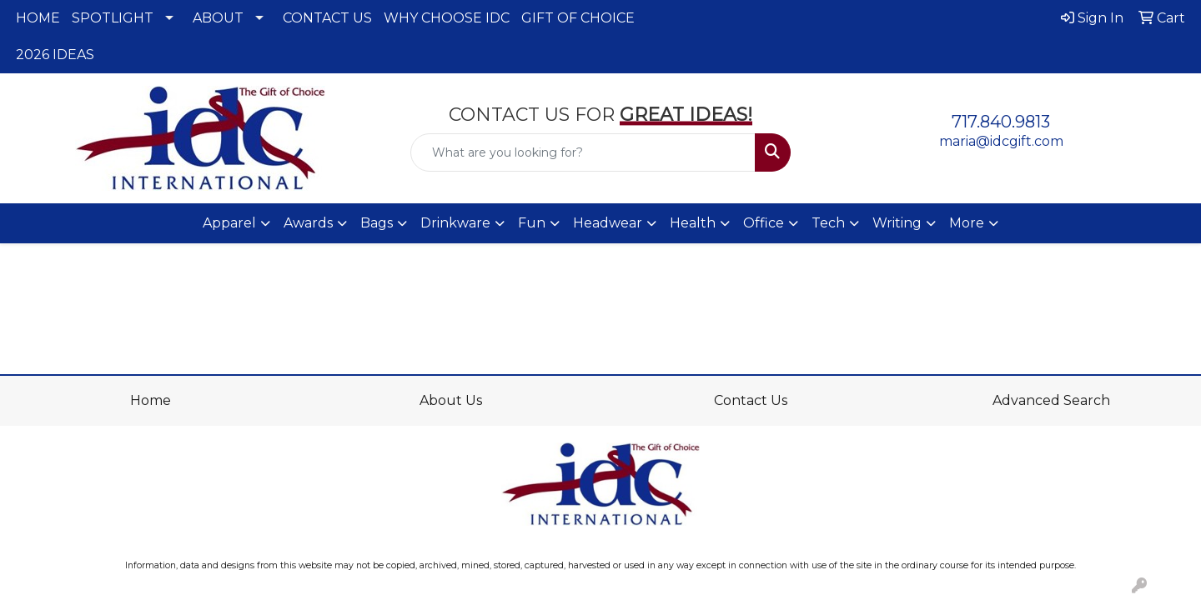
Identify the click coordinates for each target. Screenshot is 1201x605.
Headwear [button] (607, 223)
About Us (451, 400)
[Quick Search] (583, 152)
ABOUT (218, 18)
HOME (38, 18)
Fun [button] (531, 223)
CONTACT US (327, 18)
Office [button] (763, 223)
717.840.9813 (1001, 122)
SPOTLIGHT (112, 18)
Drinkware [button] (455, 223)
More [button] (966, 223)
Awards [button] (308, 223)
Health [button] (693, 223)
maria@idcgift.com (1001, 141)
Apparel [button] (229, 223)
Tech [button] (828, 223)
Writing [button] (897, 223)
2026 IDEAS (55, 54)
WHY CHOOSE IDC (447, 18)
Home (150, 400)
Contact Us (750, 400)
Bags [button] (376, 223)
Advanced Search (1051, 400)
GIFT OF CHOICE (578, 18)
